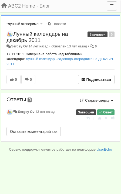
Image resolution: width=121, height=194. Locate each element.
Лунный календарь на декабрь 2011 (37, 37)
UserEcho (104, 149)
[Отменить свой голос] (106, 118)
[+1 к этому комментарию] (99, 118)
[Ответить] (88, 118)
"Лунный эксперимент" (24, 24)
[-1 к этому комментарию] (113, 118)
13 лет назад (45, 112)
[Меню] (112, 6)
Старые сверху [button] (96, 100)
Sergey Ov (19, 46)
